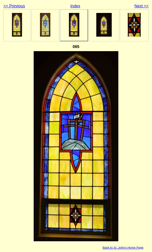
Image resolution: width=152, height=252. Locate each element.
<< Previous (14, 5)
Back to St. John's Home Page (123, 247)
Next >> (141, 5)
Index (75, 5)
